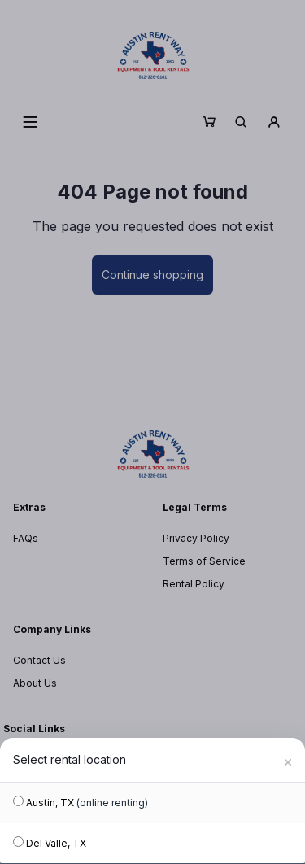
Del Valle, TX (49, 842)
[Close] (288, 760)
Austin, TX (80, 802)
